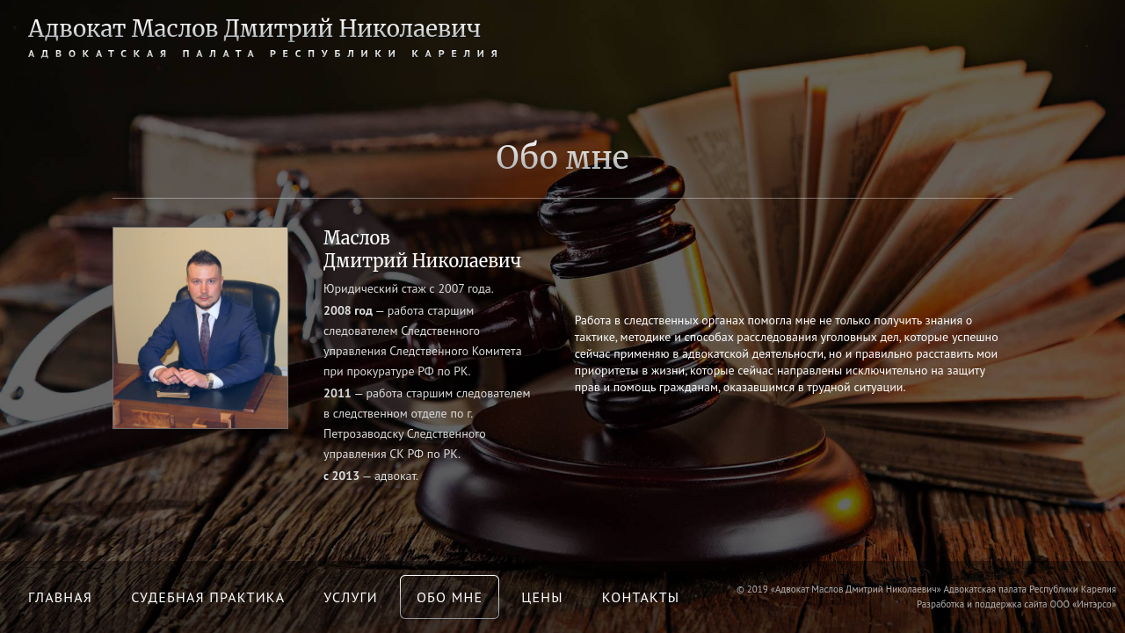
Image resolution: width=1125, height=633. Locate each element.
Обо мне (450, 597)
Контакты (641, 597)
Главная (60, 597)
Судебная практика (208, 597)
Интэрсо (1094, 604)
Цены (541, 597)
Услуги (350, 597)
